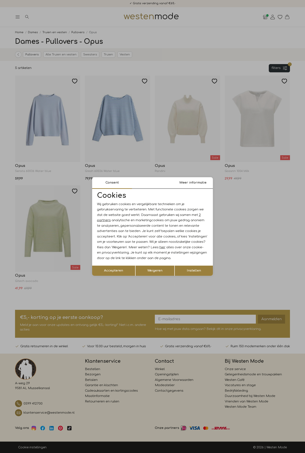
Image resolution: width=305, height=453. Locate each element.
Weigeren (154, 270)
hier (162, 247)
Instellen (194, 270)
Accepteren (113, 270)
